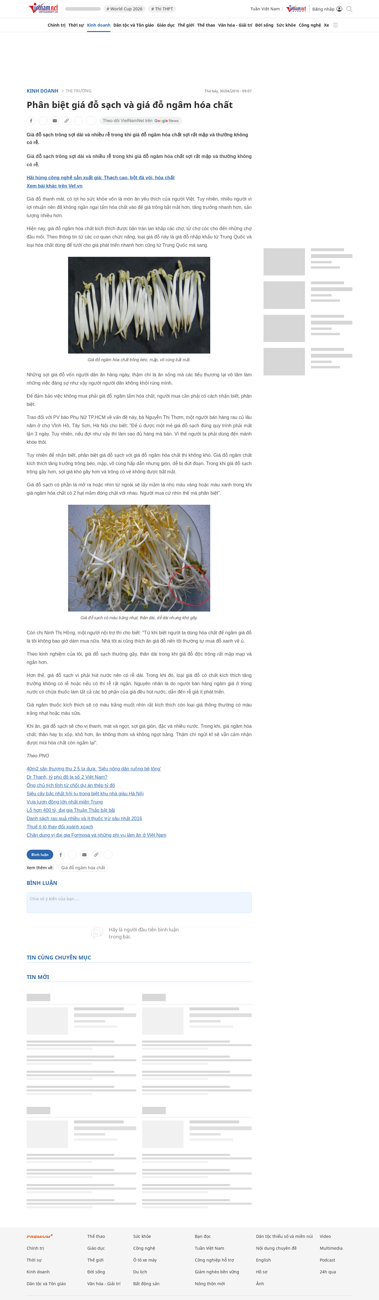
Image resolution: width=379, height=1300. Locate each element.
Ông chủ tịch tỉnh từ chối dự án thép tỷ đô (71, 785)
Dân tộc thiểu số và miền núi (284, 1236)
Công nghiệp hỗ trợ (214, 1260)
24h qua (328, 1272)
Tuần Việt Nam (265, 9)
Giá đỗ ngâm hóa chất (83, 867)
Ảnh (260, 1283)
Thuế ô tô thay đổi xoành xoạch (60, 826)
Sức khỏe (286, 25)
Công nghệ (310, 25)
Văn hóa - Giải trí (235, 25)
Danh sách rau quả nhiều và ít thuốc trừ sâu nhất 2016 (84, 818)
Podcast (327, 1260)
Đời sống (264, 25)
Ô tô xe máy (145, 1260)
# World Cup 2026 (124, 9)
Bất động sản (146, 1283)
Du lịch (140, 1272)
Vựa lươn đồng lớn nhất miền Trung (65, 801)
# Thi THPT (162, 9)
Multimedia (331, 1248)
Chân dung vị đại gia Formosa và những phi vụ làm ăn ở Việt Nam (96, 835)
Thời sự (76, 25)
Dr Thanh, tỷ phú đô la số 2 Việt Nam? (67, 777)
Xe (326, 25)
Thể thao (206, 25)
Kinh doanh (98, 25)
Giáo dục (166, 25)
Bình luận (40, 854)
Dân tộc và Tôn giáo (133, 25)
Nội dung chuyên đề (276, 1248)
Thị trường (78, 90)
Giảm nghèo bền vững (217, 1272)
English (263, 1260)
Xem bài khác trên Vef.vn (55, 185)
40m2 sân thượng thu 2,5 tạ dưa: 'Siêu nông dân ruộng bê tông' (94, 768)
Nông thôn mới (210, 1283)
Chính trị (56, 25)
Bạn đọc (203, 1236)
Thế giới (186, 25)
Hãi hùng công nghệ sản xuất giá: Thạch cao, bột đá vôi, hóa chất (100, 177)
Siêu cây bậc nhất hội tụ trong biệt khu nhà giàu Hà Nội (85, 793)
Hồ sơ (261, 1272)
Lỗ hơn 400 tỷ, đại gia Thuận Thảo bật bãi (71, 810)
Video (325, 1236)
